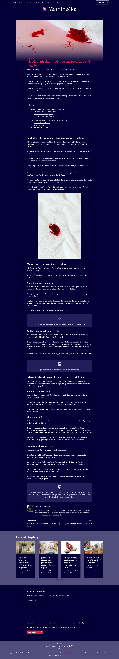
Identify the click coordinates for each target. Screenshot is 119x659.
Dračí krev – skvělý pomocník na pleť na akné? (42, 523)
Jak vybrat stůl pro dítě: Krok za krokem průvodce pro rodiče (92, 563)
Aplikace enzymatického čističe (45, 116)
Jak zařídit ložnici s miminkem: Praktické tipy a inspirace (25, 563)
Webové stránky (78, 623)
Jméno (30, 623)
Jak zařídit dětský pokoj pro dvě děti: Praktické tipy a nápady (48, 563)
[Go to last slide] (18, 559)
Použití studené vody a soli (43, 114)
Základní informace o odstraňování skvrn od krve (48, 109)
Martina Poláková (36, 69)
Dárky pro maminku (50, 2)
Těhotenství (22, 2)
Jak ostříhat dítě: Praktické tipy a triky (76, 522)
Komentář (31, 600)
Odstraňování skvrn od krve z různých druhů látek (49, 121)
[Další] (100, 559)
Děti (31, 2)
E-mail (53, 623)
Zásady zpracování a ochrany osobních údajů (59, 647)
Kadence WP (66, 655)
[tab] (56, 579)
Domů (13, 2)
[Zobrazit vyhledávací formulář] (102, 2)
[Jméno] (37, 623)
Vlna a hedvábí (39, 125)
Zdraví (37, 2)
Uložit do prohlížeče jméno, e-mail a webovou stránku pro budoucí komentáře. (54, 627)
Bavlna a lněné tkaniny (42, 123)
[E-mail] (59, 623)
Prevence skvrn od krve (39, 127)
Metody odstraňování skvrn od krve (43, 112)
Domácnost (30, 58)
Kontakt (59, 643)
